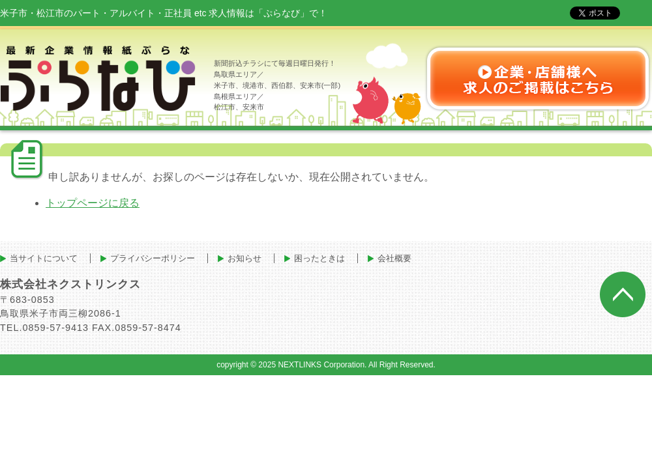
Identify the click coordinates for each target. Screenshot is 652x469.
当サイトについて (44, 258)
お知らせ (244, 258)
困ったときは (319, 258)
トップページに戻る (93, 202)
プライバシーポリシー (152, 258)
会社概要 (394, 258)
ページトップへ (622, 294)
